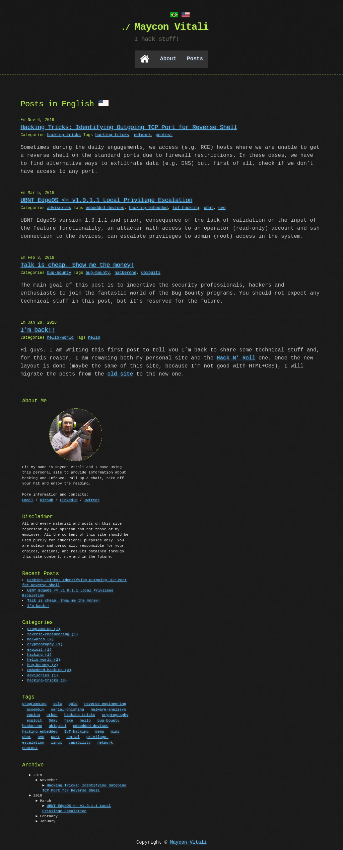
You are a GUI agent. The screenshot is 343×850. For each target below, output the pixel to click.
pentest (163, 134)
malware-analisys (108, 708)
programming (34, 703)
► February (47, 815)
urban (52, 714)
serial (73, 736)
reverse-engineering (105, 703)
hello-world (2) (44, 659)
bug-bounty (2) (42, 664)
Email (27, 499)
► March (43, 800)
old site (120, 373)
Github (46, 499)
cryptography (115, 714)
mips (115, 730)
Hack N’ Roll (236, 357)
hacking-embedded (148, 207)
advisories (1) (42, 674)
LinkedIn (68, 499)
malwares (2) (40, 638)
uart (55, 736)
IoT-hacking (186, 207)
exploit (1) (39, 649)
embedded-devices (105, 207)
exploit (34, 719)
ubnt (208, 207)
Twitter (91, 499)
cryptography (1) (45, 643)
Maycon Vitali (188, 842)
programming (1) (44, 628)
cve (222, 207)
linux (56, 741)
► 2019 (35, 774)
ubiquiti (150, 272)
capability (80, 741)
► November (47, 779)
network (142, 134)
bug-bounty (59, 272)
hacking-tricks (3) (47, 679)
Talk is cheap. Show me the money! (77, 264)
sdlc (57, 703)
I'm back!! (37, 329)
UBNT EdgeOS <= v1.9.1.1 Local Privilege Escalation (106, 200)
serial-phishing (67, 708)
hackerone (125, 272)
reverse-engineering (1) (52, 633)
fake (68, 719)
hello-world (60, 337)
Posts (195, 58)
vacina (33, 714)
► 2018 (35, 795)
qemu (99, 730)
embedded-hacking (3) (49, 669)
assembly (35, 708)
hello (94, 337)
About (168, 58)
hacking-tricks (64, 134)
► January (45, 820)
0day (53, 719)
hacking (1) (39, 654)
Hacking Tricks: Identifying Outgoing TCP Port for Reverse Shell (128, 127)
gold (73, 703)
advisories (59, 207)
